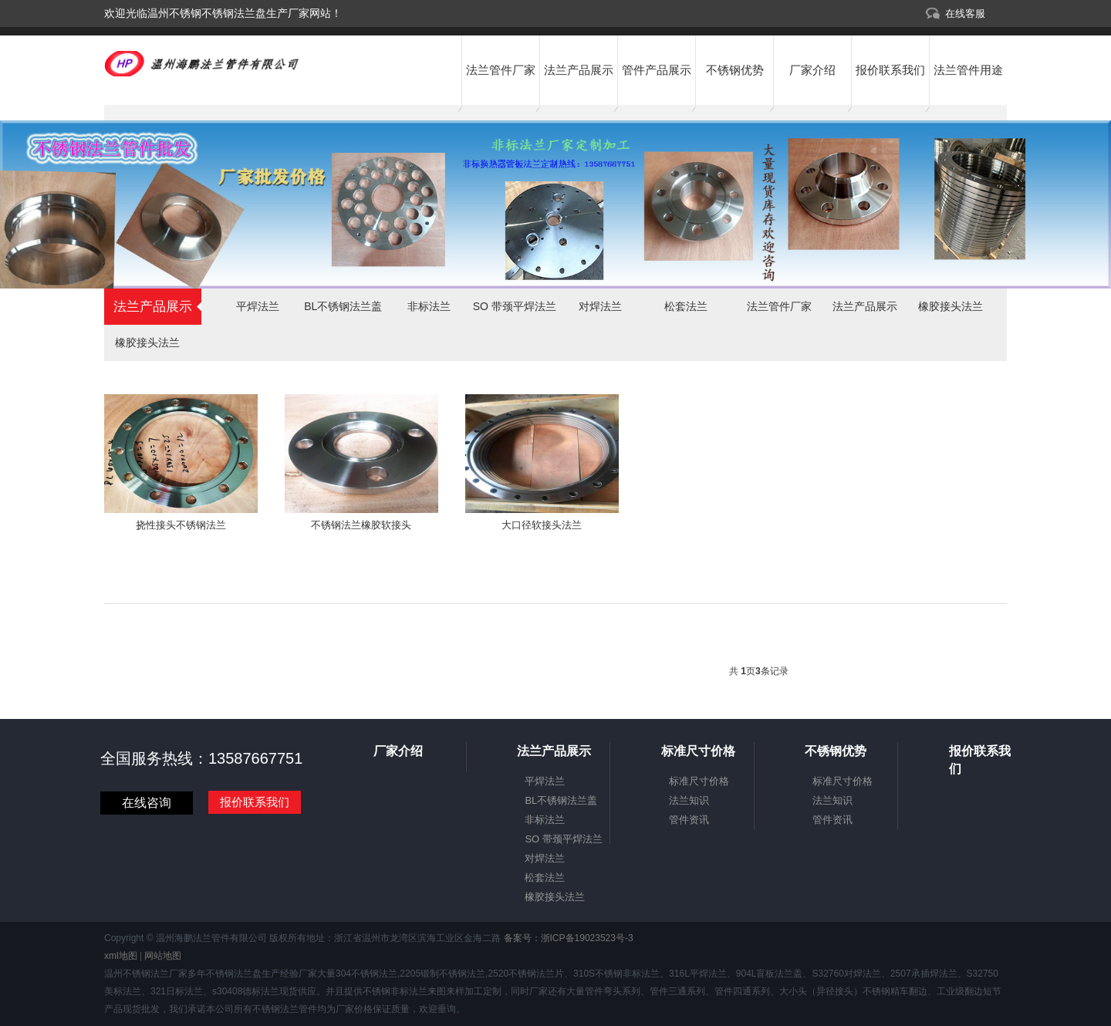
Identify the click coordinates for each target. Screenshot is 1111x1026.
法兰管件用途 (968, 69)
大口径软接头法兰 (541, 525)
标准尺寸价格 (699, 781)
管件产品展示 (656, 69)
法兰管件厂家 (500, 69)
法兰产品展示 (578, 69)
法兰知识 (689, 800)
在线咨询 (146, 802)
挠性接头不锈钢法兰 (181, 525)
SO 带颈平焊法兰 (514, 306)
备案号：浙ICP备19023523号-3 (567, 938)
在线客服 (965, 13)
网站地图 (162, 955)
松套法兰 (685, 306)
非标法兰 (429, 306)
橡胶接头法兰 (147, 342)
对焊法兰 (600, 306)
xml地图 (120, 955)
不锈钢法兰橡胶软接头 (361, 525)
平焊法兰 (257, 306)
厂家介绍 (812, 69)
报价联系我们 (890, 69)
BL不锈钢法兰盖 (343, 306)
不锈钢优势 (735, 69)
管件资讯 (689, 819)
